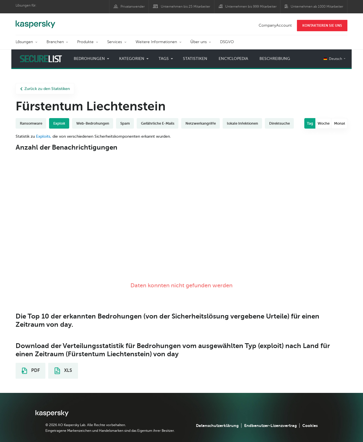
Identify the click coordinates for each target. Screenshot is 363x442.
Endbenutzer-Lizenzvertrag (270, 425)
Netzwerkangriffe (200, 123)
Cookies (310, 425)
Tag (310, 123)
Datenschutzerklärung (217, 425)
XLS (63, 370)
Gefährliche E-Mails (157, 123)
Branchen (55, 42)
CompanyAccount (275, 25)
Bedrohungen (89, 58)
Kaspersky (35, 21)
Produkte (85, 42)
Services (114, 42)
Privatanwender (133, 7)
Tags (164, 58)
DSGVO (227, 42)
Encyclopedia (233, 58)
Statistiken (195, 58)
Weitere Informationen (156, 42)
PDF (31, 370)
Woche (324, 123)
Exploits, (43, 136)
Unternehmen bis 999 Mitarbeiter (251, 7)
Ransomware (31, 123)
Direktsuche (279, 123)
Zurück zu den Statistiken (45, 89)
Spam (125, 123)
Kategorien (131, 58)
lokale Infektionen (242, 123)
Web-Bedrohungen (92, 123)
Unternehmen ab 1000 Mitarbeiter (317, 7)
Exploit (59, 123)
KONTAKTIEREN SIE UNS (322, 26)
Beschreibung (274, 58)
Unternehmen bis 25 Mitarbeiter (185, 7)
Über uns (199, 42)
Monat (339, 123)
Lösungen (24, 42)
